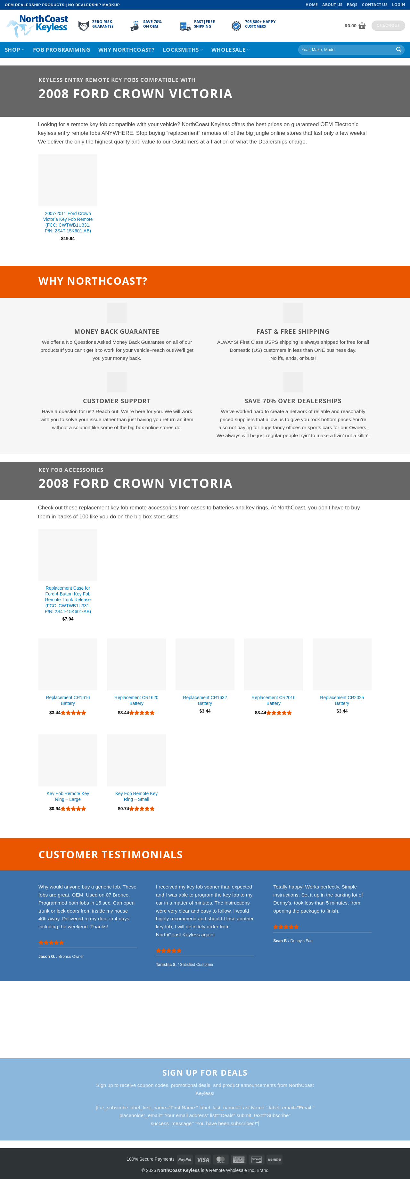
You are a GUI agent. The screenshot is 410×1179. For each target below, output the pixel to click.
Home (312, 4)
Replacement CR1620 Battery (136, 700)
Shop (15, 49)
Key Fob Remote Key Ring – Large (68, 796)
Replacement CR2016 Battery (273, 700)
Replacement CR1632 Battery (205, 700)
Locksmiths (183, 49)
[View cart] (355, 26)
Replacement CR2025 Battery (342, 700)
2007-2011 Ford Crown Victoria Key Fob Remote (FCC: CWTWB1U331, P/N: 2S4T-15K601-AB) (68, 222)
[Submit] (398, 50)
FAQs (352, 4)
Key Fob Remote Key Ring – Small (136, 796)
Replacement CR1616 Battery (68, 700)
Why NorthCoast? (126, 49)
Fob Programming (61, 49)
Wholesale (230, 49)
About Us (332, 4)
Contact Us (374, 4)
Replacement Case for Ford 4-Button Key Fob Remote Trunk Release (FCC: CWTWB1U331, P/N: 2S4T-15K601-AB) (68, 599)
